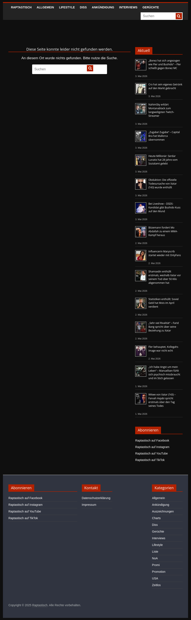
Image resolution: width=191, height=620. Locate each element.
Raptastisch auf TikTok (150, 460)
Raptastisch (21, 7)
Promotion (158, 571)
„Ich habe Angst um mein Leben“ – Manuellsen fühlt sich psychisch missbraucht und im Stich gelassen (164, 372)
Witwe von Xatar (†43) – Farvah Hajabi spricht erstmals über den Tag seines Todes (162, 400)
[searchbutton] (179, 16)
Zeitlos (156, 585)
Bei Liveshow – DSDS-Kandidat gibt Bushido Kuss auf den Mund (164, 207)
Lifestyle (67, 7)
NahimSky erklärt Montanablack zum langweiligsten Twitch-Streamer (161, 110)
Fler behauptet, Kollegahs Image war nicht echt (163, 348)
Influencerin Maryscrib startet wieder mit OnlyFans (164, 253)
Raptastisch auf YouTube (151, 453)
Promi (156, 565)
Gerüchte (151, 7)
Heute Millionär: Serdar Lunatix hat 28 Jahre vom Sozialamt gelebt (163, 159)
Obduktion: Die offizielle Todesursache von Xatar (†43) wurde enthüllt (162, 183)
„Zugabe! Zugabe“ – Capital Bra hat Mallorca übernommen (164, 135)
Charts (156, 518)
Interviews (128, 7)
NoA (155, 558)
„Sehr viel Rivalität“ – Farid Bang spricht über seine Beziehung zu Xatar (163, 326)
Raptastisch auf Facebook (152, 440)
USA (155, 578)
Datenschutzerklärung (96, 498)
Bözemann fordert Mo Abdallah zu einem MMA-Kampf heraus (163, 231)
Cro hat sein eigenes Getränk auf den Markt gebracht (165, 86)
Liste (155, 551)
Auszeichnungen (163, 511)
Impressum (89, 504)
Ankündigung (103, 7)
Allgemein (45, 7)
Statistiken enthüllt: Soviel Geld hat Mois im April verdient (163, 302)
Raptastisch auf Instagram (152, 447)
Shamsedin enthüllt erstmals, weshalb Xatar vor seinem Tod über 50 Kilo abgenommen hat (164, 277)
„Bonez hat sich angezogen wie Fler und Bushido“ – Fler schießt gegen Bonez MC (164, 64)
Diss (83, 7)
